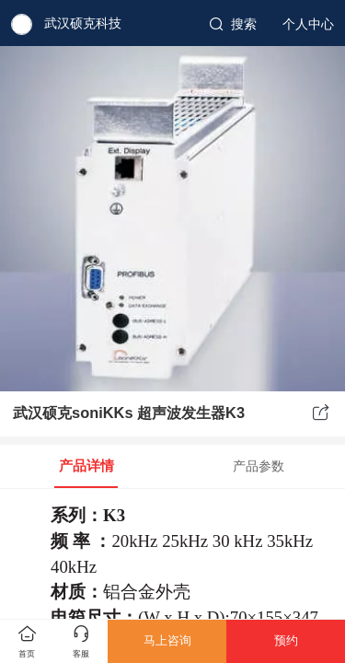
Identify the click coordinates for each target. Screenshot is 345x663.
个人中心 (308, 24)
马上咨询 (167, 640)
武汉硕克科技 (82, 23)
